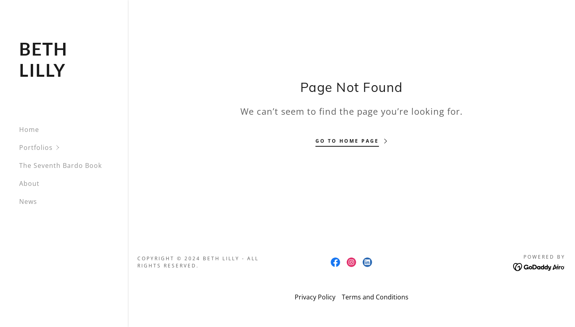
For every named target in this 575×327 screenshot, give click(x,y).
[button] (73, 148)
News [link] (28, 201)
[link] (64, 74)
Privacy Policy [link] (315, 297)
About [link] (29, 183)
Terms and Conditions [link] (375, 297)
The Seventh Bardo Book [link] (60, 165)
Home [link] (29, 129)
